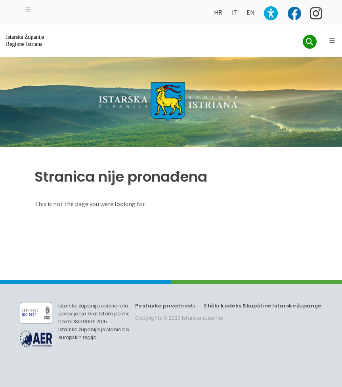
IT (234, 12)
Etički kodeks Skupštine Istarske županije (262, 305)
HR (218, 12)
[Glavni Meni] (332, 41)
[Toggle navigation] (28, 8)
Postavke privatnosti (165, 305)
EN (250, 12)
